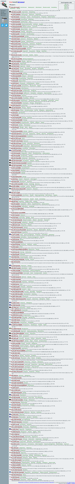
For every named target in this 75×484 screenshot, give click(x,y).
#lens (21, 284)
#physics (36, 38)
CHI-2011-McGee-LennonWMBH (18, 212)
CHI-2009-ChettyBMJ (15, 270)
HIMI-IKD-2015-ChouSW (16, 54)
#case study (25, 54)
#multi (36, 198)
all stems (21, 2)
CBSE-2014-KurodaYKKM (16, 58)
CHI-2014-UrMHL (14, 78)
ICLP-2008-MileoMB (15, 331)
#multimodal (38, 439)
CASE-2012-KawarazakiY (16, 160)
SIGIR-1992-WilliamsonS (16, 474)
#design (23, 31)
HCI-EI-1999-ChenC (15, 441)
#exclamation (22, 417)
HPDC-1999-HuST (15, 447)
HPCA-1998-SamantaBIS (16, 455)
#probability (28, 68)
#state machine (51, 16)
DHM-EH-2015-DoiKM (16, 41)
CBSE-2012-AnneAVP (15, 155)
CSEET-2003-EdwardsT (16, 419)
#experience (32, 133)
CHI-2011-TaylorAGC (15, 215)
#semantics (40, 93)
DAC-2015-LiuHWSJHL (16, 14)
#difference (26, 93)
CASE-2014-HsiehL (15, 63)
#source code (52, 462)
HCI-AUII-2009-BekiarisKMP (17, 291)
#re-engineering (39, 397)
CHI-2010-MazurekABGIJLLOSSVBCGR (19, 249)
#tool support (27, 124)
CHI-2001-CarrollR (15, 424)
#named (41, 24)
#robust (32, 338)
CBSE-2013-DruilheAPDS (16, 102)
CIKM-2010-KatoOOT (15, 261)
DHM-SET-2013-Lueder (16, 138)
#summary (39, 412)
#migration (22, 450)
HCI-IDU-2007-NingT (15, 357)
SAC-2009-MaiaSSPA (15, 305)
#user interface (47, 93)
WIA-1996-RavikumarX (16, 462)
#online (37, 83)
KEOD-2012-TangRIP (15, 192)
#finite (28, 16)
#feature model (46, 7)
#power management (29, 234)
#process (32, 97)
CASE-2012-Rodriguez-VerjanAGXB (19, 162)
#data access (31, 249)
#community (22, 83)
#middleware (34, 324)
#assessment (24, 14)
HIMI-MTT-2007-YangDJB (16, 369)
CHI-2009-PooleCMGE (16, 279)
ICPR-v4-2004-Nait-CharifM (17, 412)
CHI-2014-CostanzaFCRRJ (16, 73)
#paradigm (32, 291)
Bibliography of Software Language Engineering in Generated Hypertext (33, 482)
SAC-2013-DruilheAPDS (16, 150)
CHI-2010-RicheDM (15, 254)
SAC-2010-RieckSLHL (15, 265)
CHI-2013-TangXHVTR (16, 122)
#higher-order (28, 201)
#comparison (23, 443)
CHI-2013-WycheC (15, 127)
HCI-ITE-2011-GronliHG (16, 222)
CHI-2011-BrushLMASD (16, 206)
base (65, 6)
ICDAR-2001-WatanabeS (16, 421)
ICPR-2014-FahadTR (15, 100)
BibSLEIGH (52, 482)
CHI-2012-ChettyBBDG (16, 167)
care (65, 4)
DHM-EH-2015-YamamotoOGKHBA (18, 48)
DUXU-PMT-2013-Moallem (17, 140)
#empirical (23, 38)
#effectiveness (29, 41)
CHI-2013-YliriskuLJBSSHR (17, 131)
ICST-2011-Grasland (15, 237)
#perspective (22, 112)
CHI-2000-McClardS (15, 431)
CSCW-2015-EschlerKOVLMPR (17, 36)
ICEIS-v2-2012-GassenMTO (17, 183)
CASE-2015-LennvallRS (16, 11)
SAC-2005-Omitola (15, 394)
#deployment (31, 7)
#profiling (22, 186)
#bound (21, 239)
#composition (24, 155)
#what (43, 345)
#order (33, 357)
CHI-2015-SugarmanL (15, 31)
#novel (21, 70)
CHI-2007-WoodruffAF (16, 348)
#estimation (25, 421)
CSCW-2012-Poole (15, 181)
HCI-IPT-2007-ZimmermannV (17, 366)
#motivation (29, 350)
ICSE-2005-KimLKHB (15, 397)
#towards (29, 117)
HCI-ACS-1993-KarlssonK (16, 469)
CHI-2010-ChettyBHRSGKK (17, 241)
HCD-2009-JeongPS (15, 286)
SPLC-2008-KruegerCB (16, 328)
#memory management (28, 58)
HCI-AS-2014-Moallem (16, 95)
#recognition (44, 100)
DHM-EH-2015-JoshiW (16, 43)
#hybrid (29, 107)
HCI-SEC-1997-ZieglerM (16, 460)
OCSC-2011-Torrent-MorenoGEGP (18, 229)
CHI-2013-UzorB (14, 124)
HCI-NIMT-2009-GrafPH (16, 296)
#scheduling (32, 11)
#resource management (33, 237)
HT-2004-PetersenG (15, 402)
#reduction (37, 234)
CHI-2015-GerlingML (15, 29)
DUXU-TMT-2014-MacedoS (17, 93)
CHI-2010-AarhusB (15, 239)
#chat (31, 272)
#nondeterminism (36, 16)
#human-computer (27, 26)
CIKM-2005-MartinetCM (16, 392)
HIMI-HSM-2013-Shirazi (16, 148)
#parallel (33, 462)
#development (27, 293)
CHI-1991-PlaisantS (15, 477)
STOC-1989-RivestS (15, 479)
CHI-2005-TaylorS (15, 387)
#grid (21, 234)
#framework (23, 181)
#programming (22, 78)
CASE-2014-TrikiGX (15, 66)
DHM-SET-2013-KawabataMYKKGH (18, 136)
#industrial (31, 371)
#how (30, 21)
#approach (25, 51)
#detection (31, 14)
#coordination (25, 85)
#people (29, 276)
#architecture (23, 7)
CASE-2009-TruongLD (16, 268)
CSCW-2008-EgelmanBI (16, 317)
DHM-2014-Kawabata (16, 88)
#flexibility (23, 224)
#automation (25, 11)
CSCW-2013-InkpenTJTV (16, 133)
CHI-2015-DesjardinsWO (16, 26)
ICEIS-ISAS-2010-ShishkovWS (17, 259)
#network (24, 95)
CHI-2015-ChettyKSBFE (16, 24)
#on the (36, 110)
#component (25, 102)
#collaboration (24, 21)
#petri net (29, 61)
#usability (33, 355)
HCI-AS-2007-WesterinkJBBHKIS (18, 350)
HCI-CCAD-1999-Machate (16, 439)
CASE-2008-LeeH (15, 307)
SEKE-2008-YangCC (15, 322)
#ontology (31, 183)
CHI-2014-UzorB (14, 80)
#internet (35, 24)
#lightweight (23, 63)
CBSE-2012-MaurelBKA (16, 158)
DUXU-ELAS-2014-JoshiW (16, 90)
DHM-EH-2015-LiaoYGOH (16, 46)
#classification (24, 100)
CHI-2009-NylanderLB (16, 276)
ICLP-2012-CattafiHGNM (16, 195)
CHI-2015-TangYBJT (15, 33)
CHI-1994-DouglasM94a (16, 467)
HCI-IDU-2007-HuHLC (15, 353)
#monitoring (24, 19)
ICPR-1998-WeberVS (15, 452)
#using (18, 8)
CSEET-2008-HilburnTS (16, 310)
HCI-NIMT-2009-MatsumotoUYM (18, 298)
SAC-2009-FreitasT (15, 302)
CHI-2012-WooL (14, 179)
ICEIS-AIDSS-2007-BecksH (17, 371)
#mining (37, 371)
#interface (44, 51)
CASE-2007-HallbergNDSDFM (17, 333)
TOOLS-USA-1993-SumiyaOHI (17, 472)
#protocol (66, 443)
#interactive (30, 38)
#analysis (24, 289)
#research (34, 26)
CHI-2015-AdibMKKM (15, 19)
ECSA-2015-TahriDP (15, 7)
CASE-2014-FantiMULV (16, 61)
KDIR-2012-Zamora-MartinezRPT (18, 188)
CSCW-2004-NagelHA (16, 404)
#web (32, 217)
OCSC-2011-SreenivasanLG (17, 227)
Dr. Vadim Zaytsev (71, 482)
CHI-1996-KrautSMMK (16, 464)
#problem (34, 68)
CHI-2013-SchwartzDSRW (16, 119)
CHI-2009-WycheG (15, 284)
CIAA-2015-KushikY (15, 16)
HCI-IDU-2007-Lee (15, 355)
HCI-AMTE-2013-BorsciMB (17, 145)
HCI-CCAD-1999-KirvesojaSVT (17, 436)
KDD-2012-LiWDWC (15, 186)
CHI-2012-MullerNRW (16, 172)
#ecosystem (29, 229)
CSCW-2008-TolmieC (15, 319)
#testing (42, 237)
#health (27, 36)
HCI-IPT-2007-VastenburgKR (17, 364)
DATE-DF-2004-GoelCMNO (17, 399)
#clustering (31, 100)
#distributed (38, 7)
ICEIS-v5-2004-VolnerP (16, 409)
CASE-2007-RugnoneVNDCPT (17, 340)
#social (28, 186)
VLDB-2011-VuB (14, 201)
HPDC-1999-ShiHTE (15, 450)
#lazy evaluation (39, 443)
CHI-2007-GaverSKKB (15, 343)
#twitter (26, 227)
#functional (30, 143)
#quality (31, 54)
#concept (26, 291)
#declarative (23, 394)
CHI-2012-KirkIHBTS (15, 170)
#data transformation (27, 24)
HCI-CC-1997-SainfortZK (16, 457)
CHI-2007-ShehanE (15, 345)
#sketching (31, 281)
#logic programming (39, 195)
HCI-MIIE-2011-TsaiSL (16, 224)
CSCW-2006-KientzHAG (16, 377)
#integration (24, 431)
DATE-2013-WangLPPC (16, 107)
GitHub (73, 483)
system (65, 5)
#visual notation (30, 33)
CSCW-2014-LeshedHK (16, 85)
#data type (21, 414)
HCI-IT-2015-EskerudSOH (16, 51)
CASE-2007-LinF (14, 335)
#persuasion (29, 31)
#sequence (43, 16)
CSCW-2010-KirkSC (15, 256)
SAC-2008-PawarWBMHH (16, 324)
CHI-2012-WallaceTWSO (16, 176)
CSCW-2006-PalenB (15, 380)
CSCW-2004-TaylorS (15, 407)
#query (24, 474)
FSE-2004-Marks (15, 417)
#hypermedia (24, 402)
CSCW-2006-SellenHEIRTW (17, 382)
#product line (33, 85)
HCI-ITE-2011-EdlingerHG (16, 219)
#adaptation (24, 153)
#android (31, 222)
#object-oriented (44, 472)
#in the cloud (24, 105)
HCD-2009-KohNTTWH (16, 289)
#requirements (26, 314)
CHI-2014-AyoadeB (15, 70)
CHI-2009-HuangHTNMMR (17, 272)
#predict (32, 404)
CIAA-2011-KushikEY (15, 203)
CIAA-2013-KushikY (15, 110)
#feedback (22, 33)
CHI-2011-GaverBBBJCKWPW (17, 208)
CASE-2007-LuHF (14, 338)
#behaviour (25, 46)
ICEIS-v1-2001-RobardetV (16, 426)
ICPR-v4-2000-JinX (15, 434)
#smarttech (12, 8)
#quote (39, 85)
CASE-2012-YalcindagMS (16, 165)
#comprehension (30, 83)
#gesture (31, 46)
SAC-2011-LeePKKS (15, 234)
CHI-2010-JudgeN (15, 246)
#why (34, 276)
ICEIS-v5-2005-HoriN (15, 390)
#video (30, 29)
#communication (25, 122)
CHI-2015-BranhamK (15, 21)
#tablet (34, 431)
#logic (31, 340)
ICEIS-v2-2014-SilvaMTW (16, 97)
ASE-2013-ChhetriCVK (16, 105)
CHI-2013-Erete (14, 112)
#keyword (29, 244)
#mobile (30, 224)
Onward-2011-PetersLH (16, 232)
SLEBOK (68, 483)
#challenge (31, 206)
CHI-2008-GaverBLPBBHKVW (17, 312)
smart (65, 7)
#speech (32, 160)
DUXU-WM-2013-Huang (16, 143)
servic (65, 8)
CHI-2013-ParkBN (15, 115)
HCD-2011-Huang (14, 217)
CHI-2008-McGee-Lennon (17, 314)
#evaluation (38, 43)
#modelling (54, 7)
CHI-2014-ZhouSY (15, 83)
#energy (25, 73)
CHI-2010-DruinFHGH (15, 244)
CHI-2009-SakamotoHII (16, 281)
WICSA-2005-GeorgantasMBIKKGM (19, 385)
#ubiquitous (42, 298)
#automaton (23, 16)
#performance (38, 102)
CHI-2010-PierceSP (15, 252)
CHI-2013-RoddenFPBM (16, 117)
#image (24, 392)
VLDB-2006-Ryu (14, 375)
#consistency (31, 443)
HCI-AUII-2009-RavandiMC (17, 293)
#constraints (26, 195)
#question (23, 170)
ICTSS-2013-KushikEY (16, 153)
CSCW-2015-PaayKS (15, 38)
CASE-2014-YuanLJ (15, 68)
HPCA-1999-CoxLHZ (15, 443)
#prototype (41, 364)
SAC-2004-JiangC (15, 414)
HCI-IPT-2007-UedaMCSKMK (17, 361)
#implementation (26, 462)
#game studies (24, 29)
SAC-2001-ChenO (15, 429)
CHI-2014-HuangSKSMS (16, 75)
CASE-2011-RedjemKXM (16, 198)
